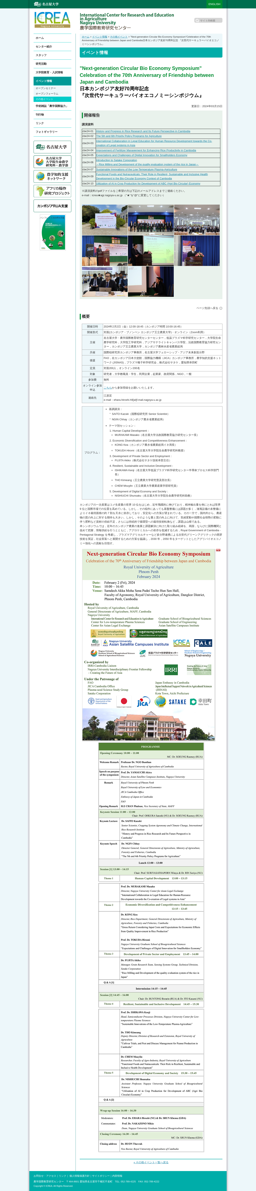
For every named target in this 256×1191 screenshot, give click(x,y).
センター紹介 (44, 46)
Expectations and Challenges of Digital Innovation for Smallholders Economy (141, 155)
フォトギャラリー (46, 131)
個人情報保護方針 (79, 1176)
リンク (40, 123)
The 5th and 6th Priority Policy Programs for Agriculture (129, 136)
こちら (108, 387)
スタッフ (41, 55)
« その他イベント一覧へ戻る (151, 1162)
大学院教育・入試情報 (49, 72)
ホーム (85, 36)
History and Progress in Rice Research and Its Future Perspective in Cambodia (143, 131)
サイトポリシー (101, 1176)
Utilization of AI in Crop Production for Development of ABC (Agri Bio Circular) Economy (148, 183)
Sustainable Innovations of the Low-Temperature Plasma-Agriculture (136, 169)
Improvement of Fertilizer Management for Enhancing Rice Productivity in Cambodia (146, 150)
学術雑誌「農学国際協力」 (52, 106)
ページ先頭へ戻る (207, 308)
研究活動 (41, 63)
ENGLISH (214, 4)
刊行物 (40, 114)
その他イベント (119, 36)
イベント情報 (99, 36)
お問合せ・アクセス (45, 1176)
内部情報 (117, 1176)
